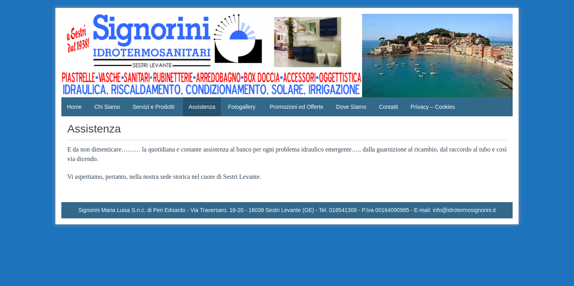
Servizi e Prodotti (154, 107)
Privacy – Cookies (433, 107)
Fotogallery (241, 107)
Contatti (388, 107)
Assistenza (201, 107)
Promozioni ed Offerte (296, 107)
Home (74, 107)
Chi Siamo (107, 107)
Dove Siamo (351, 107)
